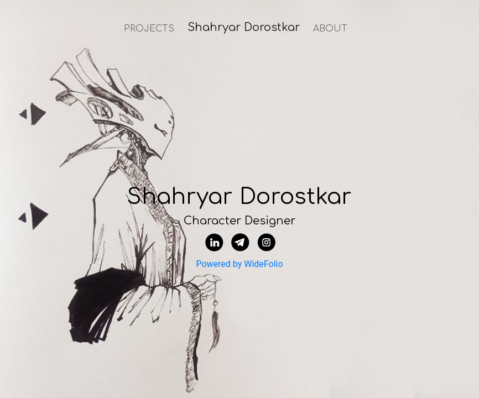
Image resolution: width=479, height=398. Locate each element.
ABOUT (330, 29)
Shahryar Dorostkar (244, 27)
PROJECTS (149, 29)
